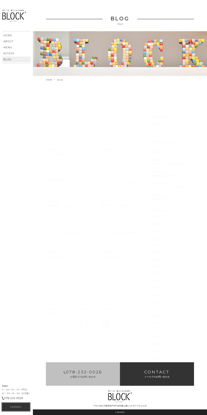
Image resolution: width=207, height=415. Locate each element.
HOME (49, 80)
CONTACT (16, 407)
